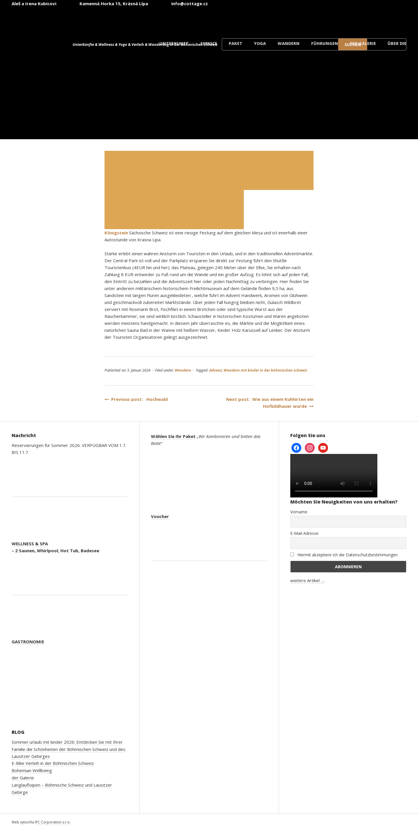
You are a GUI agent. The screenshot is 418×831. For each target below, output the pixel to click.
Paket (235, 43)
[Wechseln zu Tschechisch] (247, 20)
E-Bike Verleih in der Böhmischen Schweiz (53, 763)
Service (208, 43)
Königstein (116, 233)
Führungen (324, 43)
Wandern (289, 43)
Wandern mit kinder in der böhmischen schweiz (265, 370)
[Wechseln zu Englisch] (282, 20)
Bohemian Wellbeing (32, 770)
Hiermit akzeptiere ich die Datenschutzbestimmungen (344, 554)
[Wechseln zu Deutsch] (317, 20)
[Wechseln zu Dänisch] (386, 20)
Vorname (298, 512)
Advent (215, 370)
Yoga (260, 43)
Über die (397, 43)
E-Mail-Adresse (304, 533)
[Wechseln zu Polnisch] (351, 20)
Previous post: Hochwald (136, 399)
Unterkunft (174, 43)
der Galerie (363, 43)
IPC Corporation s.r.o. (53, 822)
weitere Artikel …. (307, 580)
